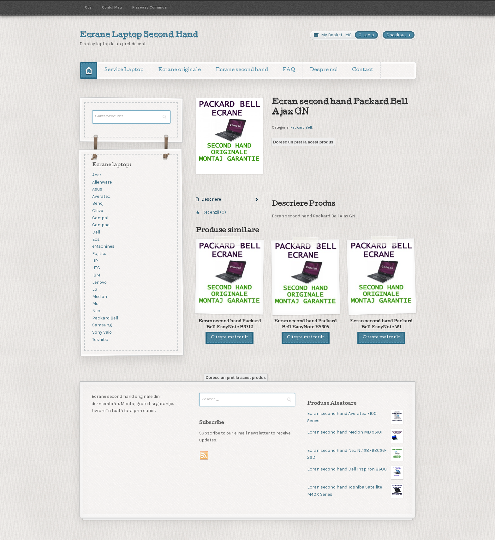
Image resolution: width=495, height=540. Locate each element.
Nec (96, 311)
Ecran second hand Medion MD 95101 (355, 432)
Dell (96, 232)
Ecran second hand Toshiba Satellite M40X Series (355, 490)
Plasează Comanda (149, 7)
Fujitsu (99, 253)
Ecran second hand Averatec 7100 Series (355, 417)
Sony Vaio (102, 332)
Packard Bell (301, 127)
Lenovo (99, 282)
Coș (88, 7)
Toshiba (100, 339)
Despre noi (323, 70)
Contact (362, 70)
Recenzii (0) (214, 212)
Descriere (211, 199)
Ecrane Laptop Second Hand (139, 35)
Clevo (97, 211)
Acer (96, 175)
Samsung (102, 325)
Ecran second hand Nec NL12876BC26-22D (355, 454)
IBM (96, 275)
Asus (97, 189)
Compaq (101, 225)
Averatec (101, 196)
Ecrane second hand (242, 70)
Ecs (96, 239)
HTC (96, 268)
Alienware (102, 182)
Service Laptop (124, 70)
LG (94, 289)
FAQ (289, 70)
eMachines (103, 246)
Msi (95, 303)
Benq (97, 203)
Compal (100, 218)
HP (95, 261)
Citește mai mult (229, 338)
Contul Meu (112, 7)
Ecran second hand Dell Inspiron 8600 (355, 469)
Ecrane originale (179, 70)
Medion (99, 296)
